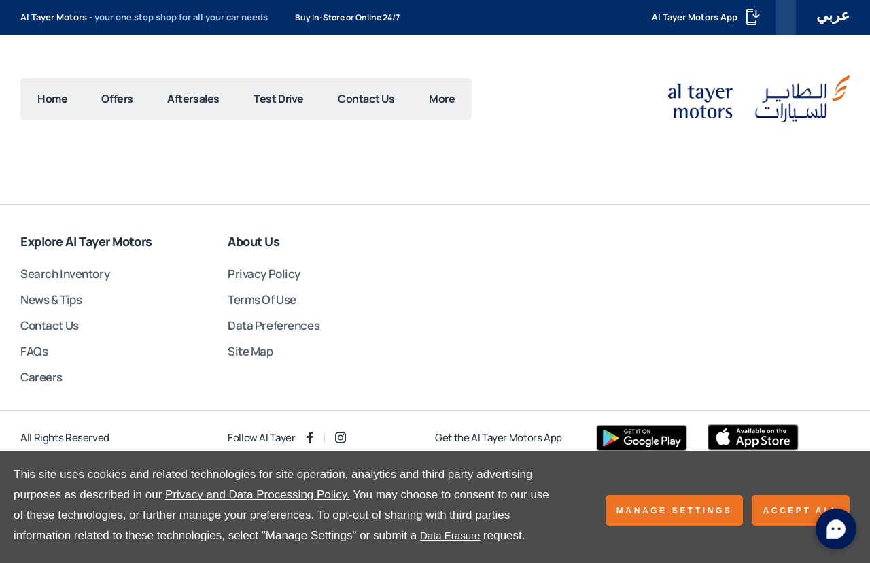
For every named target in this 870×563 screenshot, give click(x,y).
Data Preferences (273, 325)
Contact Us (49, 325)
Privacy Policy (264, 274)
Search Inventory (64, 274)
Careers (41, 377)
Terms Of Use (262, 299)
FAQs (34, 351)
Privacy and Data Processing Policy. (257, 494)
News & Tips (51, 299)
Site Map (250, 351)
